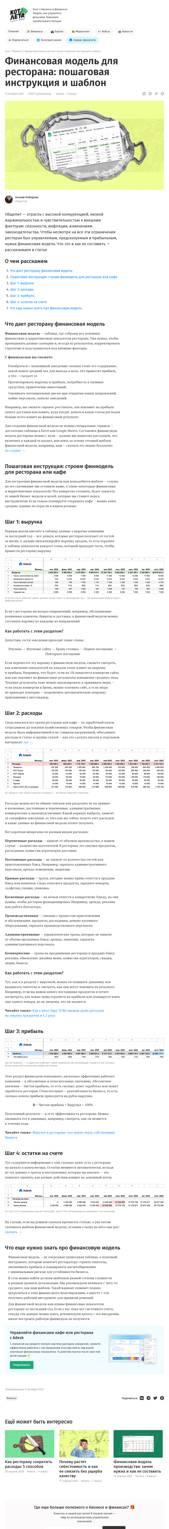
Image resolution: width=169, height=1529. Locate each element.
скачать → (13, 1232)
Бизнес (57, 31)
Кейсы (104, 31)
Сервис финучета (82, 40)
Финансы (35, 31)
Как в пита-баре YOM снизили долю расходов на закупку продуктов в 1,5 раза (54, 1013)
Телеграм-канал (49, 40)
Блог (7, 51)
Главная (13, 31)
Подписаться (18, 40)
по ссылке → (15, 450)
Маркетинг (81, 31)
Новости (125, 31)
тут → (28, 742)
